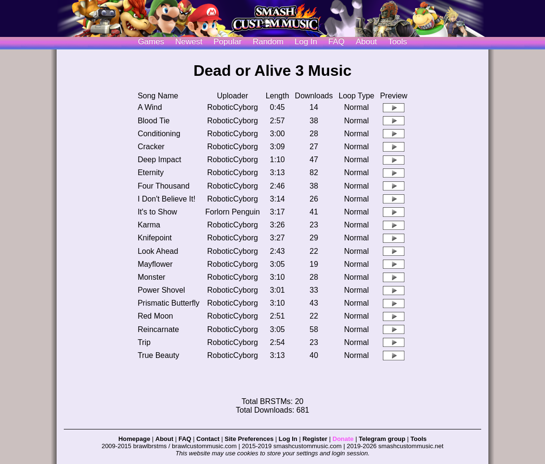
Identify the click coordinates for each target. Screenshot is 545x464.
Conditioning (159, 134)
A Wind (150, 107)
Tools (397, 41)
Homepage (134, 438)
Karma (149, 225)
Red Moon (155, 316)
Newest (188, 41)
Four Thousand (164, 186)
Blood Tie (154, 121)
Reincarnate (158, 329)
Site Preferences (249, 438)
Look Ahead (158, 251)
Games (151, 41)
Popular (227, 41)
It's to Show (157, 212)
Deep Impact (159, 159)
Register (314, 438)
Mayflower (155, 264)
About (366, 41)
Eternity (151, 172)
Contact (207, 438)
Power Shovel (161, 290)
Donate (343, 438)
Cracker (151, 147)
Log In (288, 438)
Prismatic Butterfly (169, 303)
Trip (144, 342)
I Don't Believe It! (166, 199)
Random (268, 41)
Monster (152, 277)
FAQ (336, 41)
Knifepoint (155, 238)
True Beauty (158, 355)
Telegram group (382, 438)
